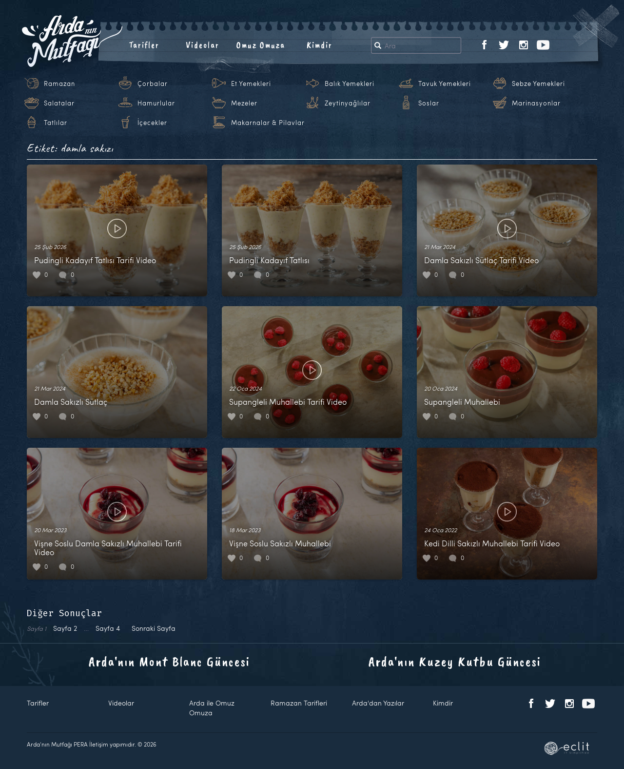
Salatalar (59, 103)
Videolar (202, 45)
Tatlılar (55, 122)
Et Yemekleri (251, 83)
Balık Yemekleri (349, 83)
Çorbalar (152, 83)
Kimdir (319, 45)
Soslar (428, 103)
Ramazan (59, 83)
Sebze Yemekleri (538, 83)
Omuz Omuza (260, 45)
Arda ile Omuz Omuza (211, 707)
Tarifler (144, 45)
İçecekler (152, 122)
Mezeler (244, 103)
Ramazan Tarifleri (299, 702)
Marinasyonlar (536, 103)
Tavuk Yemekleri (444, 83)
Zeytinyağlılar (347, 103)
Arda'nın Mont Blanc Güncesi (169, 661)
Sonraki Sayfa (154, 628)
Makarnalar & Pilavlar (268, 122)
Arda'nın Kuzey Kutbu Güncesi (455, 661)
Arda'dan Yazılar (378, 702)
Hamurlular (156, 103)
